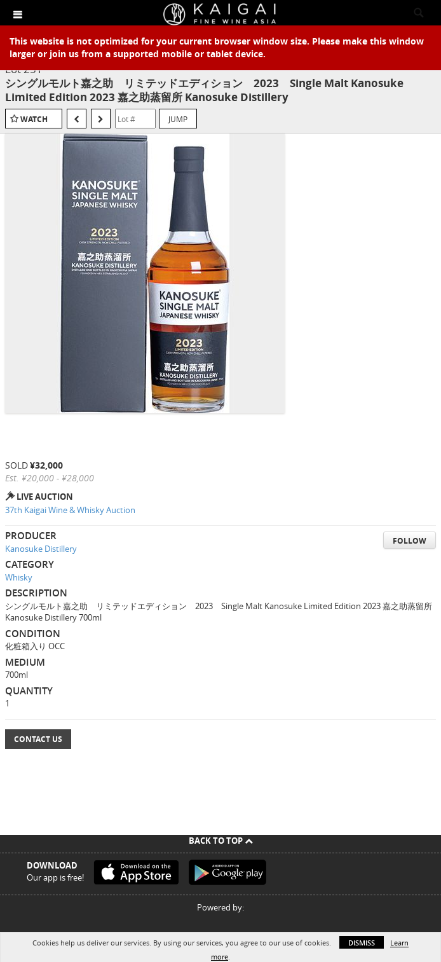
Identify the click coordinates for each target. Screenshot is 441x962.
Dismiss (361, 942)
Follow (409, 540)
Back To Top (221, 840)
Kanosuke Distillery (41, 548)
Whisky (18, 577)
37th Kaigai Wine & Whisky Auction (70, 510)
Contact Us (38, 739)
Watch (34, 119)
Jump (177, 119)
